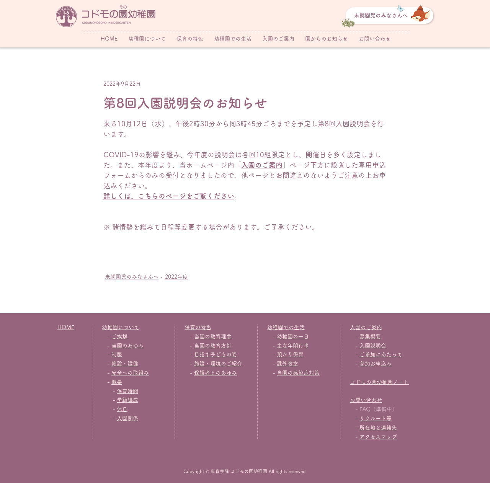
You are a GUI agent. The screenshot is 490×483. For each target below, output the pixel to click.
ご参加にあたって (380, 354)
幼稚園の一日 (293, 336)
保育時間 (127, 391)
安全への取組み (130, 372)
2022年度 (176, 276)
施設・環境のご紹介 (218, 363)
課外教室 (287, 363)
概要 (116, 382)
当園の (285, 372)
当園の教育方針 (213, 345)
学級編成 (127, 400)
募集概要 (370, 336)
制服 (116, 354)
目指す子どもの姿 (215, 354)
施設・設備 (124, 363)
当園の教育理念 (213, 336)
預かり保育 (290, 354)
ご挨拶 (119, 336)
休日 (122, 409)
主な (282, 345)
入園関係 (127, 418)
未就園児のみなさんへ (131, 276)
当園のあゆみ (127, 345)
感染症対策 (306, 372)
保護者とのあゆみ (215, 372)
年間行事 (298, 345)
